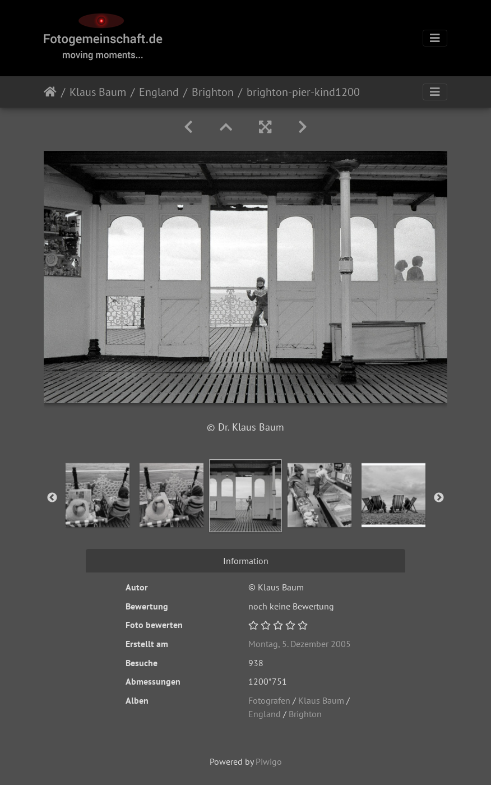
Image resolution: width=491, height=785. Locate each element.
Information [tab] (245, 560)
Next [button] (438, 498)
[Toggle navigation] (435, 38)
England (159, 92)
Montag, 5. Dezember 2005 (299, 643)
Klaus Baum (98, 92)
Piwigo (269, 761)
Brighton (213, 92)
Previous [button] (52, 498)
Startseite (50, 92)
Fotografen (269, 700)
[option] (98, 495)
